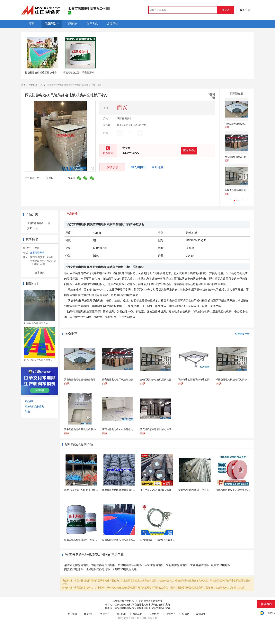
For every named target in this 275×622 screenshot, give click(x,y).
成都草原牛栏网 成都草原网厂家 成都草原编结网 (127, 490)
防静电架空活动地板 (130, 565)
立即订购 (157, 167)
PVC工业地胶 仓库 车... (36, 322)
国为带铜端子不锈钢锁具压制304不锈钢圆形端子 (165, 540)
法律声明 (170, 614)
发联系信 (112, 167)
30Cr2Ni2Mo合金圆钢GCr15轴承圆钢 (159, 490)
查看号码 (189, 150)
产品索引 (29, 401)
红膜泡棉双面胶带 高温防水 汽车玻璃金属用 (239, 490)
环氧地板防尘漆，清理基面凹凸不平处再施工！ (87, 72)
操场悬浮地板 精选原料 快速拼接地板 (44, 72)
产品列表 (33, 84)
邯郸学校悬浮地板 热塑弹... (38, 359)
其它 (42, 84)
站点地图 (121, 614)
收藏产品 (32, 178)
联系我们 (88, 614)
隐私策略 (137, 614)
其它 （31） (33, 228)
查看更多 (39, 272)
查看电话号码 (37, 252)
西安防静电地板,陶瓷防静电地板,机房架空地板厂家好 (142, 604)
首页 (23, 84)
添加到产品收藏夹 (34, 406)
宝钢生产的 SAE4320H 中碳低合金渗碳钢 (199, 490)
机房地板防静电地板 (97, 569)
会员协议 (154, 614)
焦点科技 (141, 618)
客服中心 (105, 614)
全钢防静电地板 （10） (39, 223)
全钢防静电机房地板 (124, 569)
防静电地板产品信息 (123, 601)
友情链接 (201, 614)
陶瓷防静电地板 (73, 569)
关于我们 (72, 614)
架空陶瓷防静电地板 (76, 565)
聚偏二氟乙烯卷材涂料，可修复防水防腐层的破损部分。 (93, 540)
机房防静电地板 (220, 565)
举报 (49, 178)
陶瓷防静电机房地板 (103, 565)
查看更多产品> (243, 333)
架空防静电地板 (154, 565)
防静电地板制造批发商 (150, 601)
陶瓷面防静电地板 (177, 565)
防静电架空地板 (199, 565)
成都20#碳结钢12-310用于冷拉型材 (82, 490)
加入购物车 (138, 167)
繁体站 (185, 614)
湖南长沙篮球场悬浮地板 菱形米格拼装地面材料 (127, 540)
